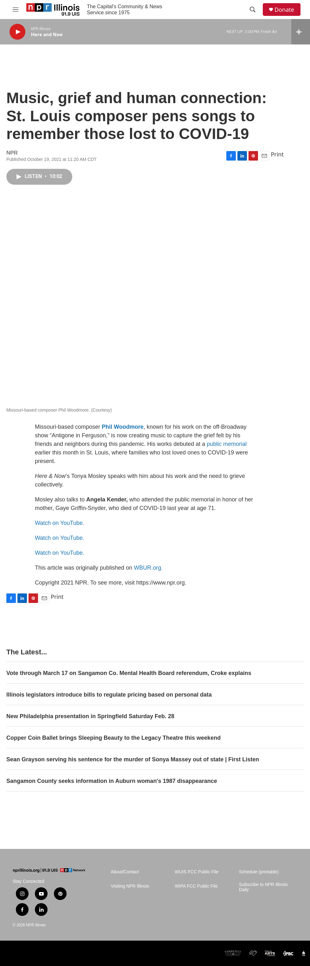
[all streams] (300, 31)
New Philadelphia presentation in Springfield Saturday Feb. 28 (90, 716)
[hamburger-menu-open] (16, 9)
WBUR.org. (148, 568)
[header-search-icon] (253, 9)
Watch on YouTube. (59, 523)
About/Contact (125, 872)
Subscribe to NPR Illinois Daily (263, 887)
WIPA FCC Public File (196, 886)
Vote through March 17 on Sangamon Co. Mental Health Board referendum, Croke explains (128, 673)
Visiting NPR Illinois (130, 886)
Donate (284, 9)
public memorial (227, 444)
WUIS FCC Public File (197, 872)
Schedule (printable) (259, 872)
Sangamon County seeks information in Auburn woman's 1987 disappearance (111, 781)
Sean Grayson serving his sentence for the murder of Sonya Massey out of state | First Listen (132, 759)
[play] (17, 32)
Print (277, 154)
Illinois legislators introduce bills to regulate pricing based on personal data (109, 694)
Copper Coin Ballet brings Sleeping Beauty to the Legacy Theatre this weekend (113, 738)
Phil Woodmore (123, 427)
